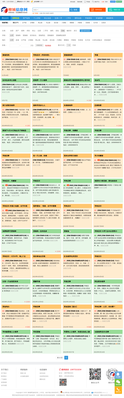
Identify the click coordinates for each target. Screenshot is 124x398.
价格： (4, 45)
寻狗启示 (67, 206)
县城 (17, 40)
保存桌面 (72, 1)
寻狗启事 (67, 181)
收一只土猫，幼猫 (40, 156)
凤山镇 (40, 22)
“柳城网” (30, 392)
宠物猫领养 (68, 55)
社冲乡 (96, 22)
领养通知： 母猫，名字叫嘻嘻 (44, 206)
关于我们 (4, 373)
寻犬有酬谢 (99, 156)
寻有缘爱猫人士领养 (10, 332)
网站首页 (5, 18)
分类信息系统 (98, 392)
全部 (11, 31)
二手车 (68, 18)
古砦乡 (103, 22)
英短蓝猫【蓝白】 (71, 307)
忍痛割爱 (98, 105)
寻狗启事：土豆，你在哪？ (105, 307)
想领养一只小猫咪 (40, 80)
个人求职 (37, 18)
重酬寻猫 (36, 281)
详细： (4, 35)
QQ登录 (113, 1)
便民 (51, 31)
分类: (4, 31)
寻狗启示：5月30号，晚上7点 (14, 256)
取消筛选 (48, 45)
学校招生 (88, 18)
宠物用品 (42, 35)
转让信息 (47, 18)
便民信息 (78, 18)
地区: (4, 40)
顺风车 (69, 31)
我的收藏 (79, 1)
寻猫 (96, 55)
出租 (41, 13)
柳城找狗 (6, 55)
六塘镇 (64, 22)
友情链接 (4, 382)
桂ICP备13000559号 (51, 392)
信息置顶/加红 (44, 376)
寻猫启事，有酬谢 (71, 130)
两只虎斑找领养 (9, 105)
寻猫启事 (98, 130)
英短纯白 (6, 307)
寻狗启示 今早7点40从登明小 (106, 231)
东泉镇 (88, 22)
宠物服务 (50, 35)
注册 (103, 1)
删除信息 (42, 379)
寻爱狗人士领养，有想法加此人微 (77, 332)
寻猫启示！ (37, 130)
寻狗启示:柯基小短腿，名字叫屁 (15, 206)
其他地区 (107, 40)
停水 (44, 13)
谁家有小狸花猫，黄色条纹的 (106, 181)
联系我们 (4, 376)
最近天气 (15, 22)
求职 (28, 31)
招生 (57, 31)
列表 (74, 45)
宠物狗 (18, 35)
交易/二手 (58, 18)
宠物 (62, 31)
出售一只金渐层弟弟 (10, 281)
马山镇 (48, 22)
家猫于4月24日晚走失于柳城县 (14, 130)
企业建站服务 (24, 376)
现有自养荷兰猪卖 (71, 156)
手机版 (87, 1)
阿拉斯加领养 (100, 281)
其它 (75, 31)
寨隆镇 (72, 22)
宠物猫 (25, 35)
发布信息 (86, 31)
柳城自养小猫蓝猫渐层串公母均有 (77, 80)
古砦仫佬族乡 (97, 40)
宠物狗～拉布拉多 (40, 231)
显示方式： (62, 45)
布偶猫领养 (68, 105)
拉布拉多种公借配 (9, 80)
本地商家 (99, 18)
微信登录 (119, 1)
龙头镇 (56, 22)
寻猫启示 (36, 181)
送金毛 (97, 80)
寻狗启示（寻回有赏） (42, 55)
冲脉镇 (80, 22)
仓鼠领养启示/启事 (102, 332)
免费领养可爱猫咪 (9, 231)
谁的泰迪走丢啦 (39, 256)
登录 (106, 1)
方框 (68, 45)
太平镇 (24, 22)
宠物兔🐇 (67, 231)
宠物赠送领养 (61, 35)
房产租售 (26, 18)
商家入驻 (23, 373)
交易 (39, 31)
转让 (33, 31)
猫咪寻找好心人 (39, 105)
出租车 (51, 13)
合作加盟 (4, 385)
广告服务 (4, 379)
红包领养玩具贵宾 (71, 256)
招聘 (22, 31)
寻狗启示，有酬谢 (9, 181)
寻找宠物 (36, 332)
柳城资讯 (109, 18)
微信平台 (97, 1)
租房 (47, 13)
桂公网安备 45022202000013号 (71, 392)
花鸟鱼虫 (33, 35)
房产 (17, 31)
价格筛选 (39, 45)
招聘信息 (15, 18)
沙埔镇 (32, 22)
